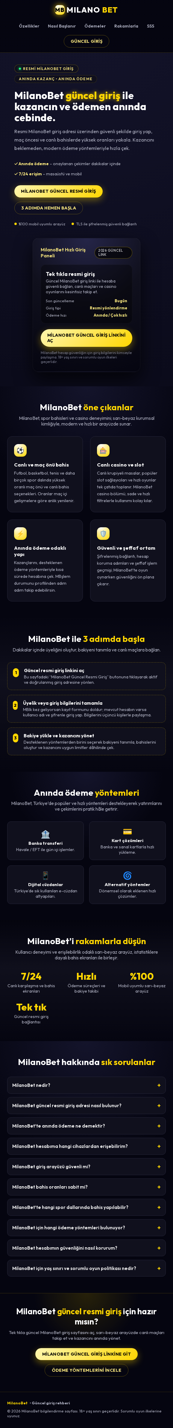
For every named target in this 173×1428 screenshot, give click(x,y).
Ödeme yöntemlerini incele (87, 1370)
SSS (150, 26)
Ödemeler (95, 26)
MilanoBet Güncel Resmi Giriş (58, 191)
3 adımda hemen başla (48, 208)
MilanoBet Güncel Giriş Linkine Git (86, 1354)
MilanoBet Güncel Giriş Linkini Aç (86, 337)
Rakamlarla (126, 26)
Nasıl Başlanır (62, 26)
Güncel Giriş (86, 41)
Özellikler (29, 26)
